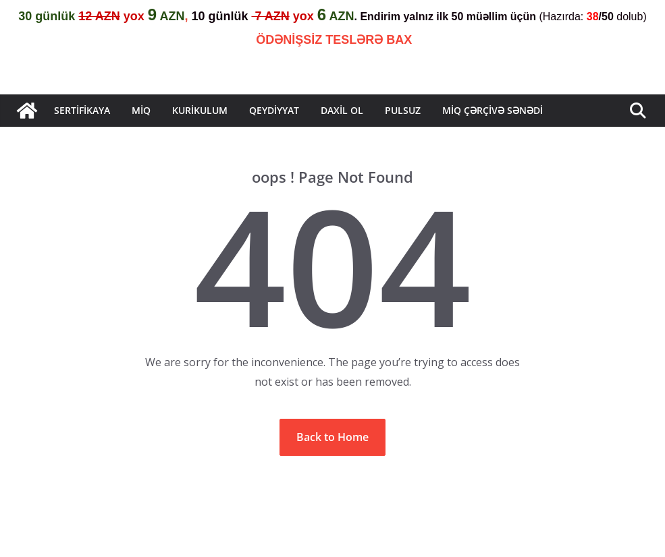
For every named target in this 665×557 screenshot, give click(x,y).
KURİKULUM (200, 110)
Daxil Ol (342, 110)
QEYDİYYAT (274, 110)
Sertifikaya (82, 110)
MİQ (141, 110)
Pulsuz (403, 110)
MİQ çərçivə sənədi (492, 110)
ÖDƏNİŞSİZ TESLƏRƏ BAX (334, 40)
